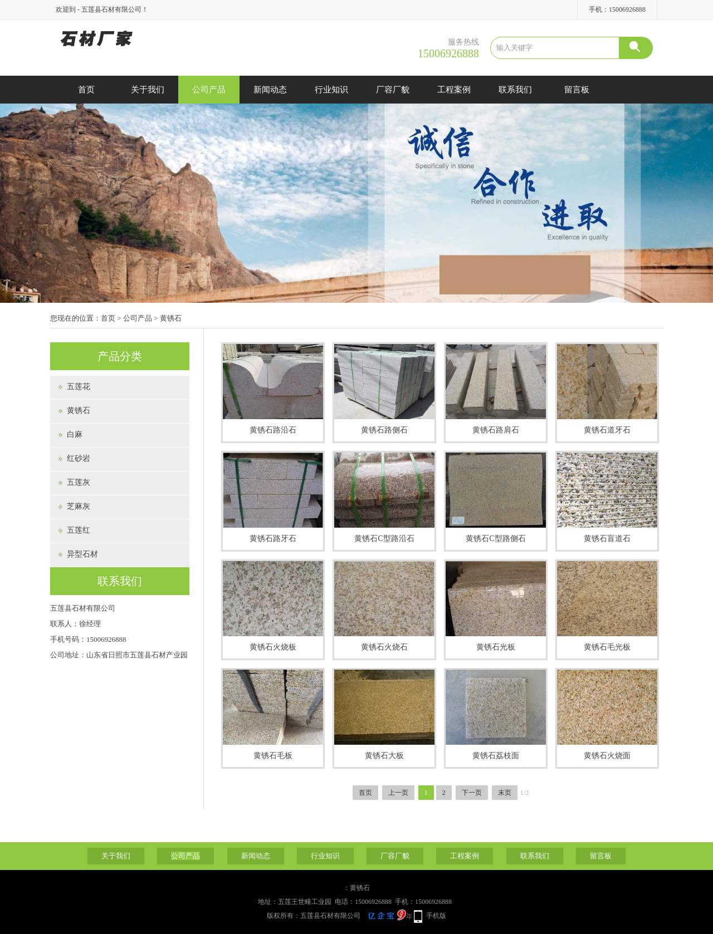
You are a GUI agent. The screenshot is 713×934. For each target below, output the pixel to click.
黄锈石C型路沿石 (384, 538)
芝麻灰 (78, 506)
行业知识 (331, 89)
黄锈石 (171, 318)
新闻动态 (270, 89)
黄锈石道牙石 (607, 430)
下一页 (472, 793)
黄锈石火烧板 (273, 647)
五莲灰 (78, 482)
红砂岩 (78, 458)
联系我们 (515, 89)
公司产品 (209, 89)
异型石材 (82, 554)
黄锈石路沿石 (273, 430)
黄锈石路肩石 (495, 430)
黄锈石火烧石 (384, 647)
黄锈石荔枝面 (495, 755)
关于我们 (147, 89)
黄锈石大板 (384, 755)
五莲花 (78, 386)
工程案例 (454, 89)
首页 (86, 89)
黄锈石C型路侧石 (495, 538)
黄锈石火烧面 (607, 755)
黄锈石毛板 (272, 755)
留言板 (576, 89)
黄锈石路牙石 (273, 538)
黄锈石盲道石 (607, 538)
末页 (504, 793)
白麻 (74, 434)
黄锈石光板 (495, 647)
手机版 (436, 916)
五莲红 (78, 530)
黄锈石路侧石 (384, 430)
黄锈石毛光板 (607, 647)
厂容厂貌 (392, 89)
